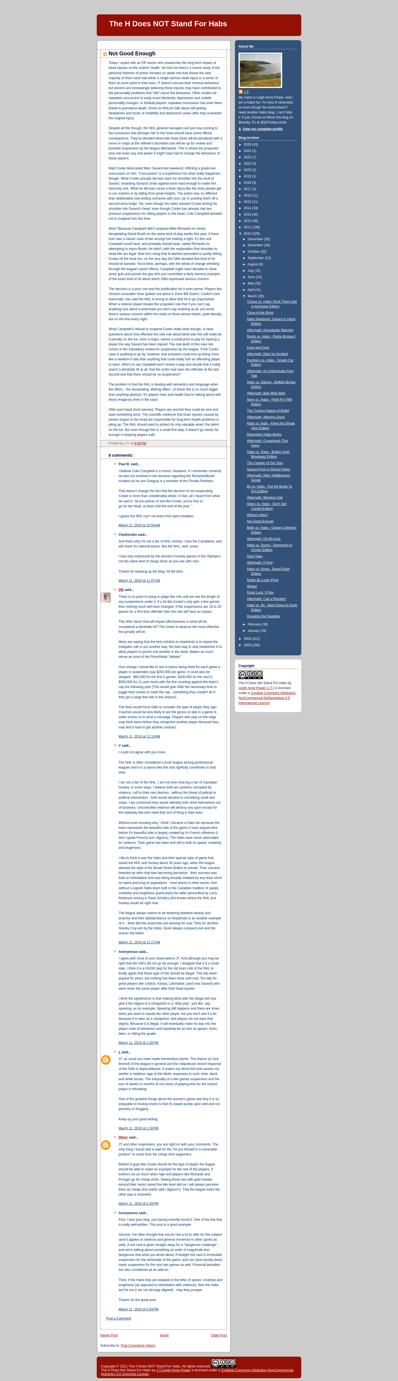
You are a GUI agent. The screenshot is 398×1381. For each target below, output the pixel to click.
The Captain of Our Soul (265, 463)
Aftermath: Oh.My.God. (264, 539)
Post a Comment (118, 1318)
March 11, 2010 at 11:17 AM (139, 942)
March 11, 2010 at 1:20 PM (138, 1043)
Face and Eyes (258, 348)
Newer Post (109, 1335)
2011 (248, 227)
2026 (248, 144)
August (253, 264)
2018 (248, 183)
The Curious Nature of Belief (268, 411)
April (251, 290)
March (253, 296)
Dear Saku (255, 556)
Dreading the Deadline (263, 616)
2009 (248, 639)
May (251, 283)
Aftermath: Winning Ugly (265, 498)
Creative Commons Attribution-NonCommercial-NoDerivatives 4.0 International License (267, 698)
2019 (248, 176)
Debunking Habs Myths (264, 434)
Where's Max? (257, 515)
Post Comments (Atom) (138, 1346)
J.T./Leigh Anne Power (173, 1370)
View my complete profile (263, 129)
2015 (248, 202)
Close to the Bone (260, 313)
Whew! (252, 586)
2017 (248, 189)
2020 (248, 170)
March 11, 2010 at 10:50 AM (139, 525)
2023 (248, 157)
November (256, 245)
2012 (248, 221)
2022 (248, 163)
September (256, 258)
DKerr (123, 1137)
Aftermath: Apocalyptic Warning (270, 330)
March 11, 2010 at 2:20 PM (138, 1204)
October (254, 252)
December (256, 239)
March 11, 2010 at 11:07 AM (139, 581)
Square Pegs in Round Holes (268, 469)
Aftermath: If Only (260, 563)
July (251, 271)
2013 (248, 214)
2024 (248, 151)
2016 (248, 195)
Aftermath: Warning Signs (266, 417)
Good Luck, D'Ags (260, 592)
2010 (248, 234)
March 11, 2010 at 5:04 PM (138, 1309)
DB (121, 590)
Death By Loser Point (262, 580)
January (254, 631)
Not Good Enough (132, 53)
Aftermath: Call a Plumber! (266, 599)
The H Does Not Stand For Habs (263, 683)
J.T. (246, 92)
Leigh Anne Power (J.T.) (256, 688)
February (255, 624)
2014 (248, 208)
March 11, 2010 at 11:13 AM (139, 736)
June (252, 277)
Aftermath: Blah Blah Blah (266, 393)
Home (164, 1335)
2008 (248, 645)
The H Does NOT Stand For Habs (168, 23)
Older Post (219, 1335)
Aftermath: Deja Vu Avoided (267, 354)
